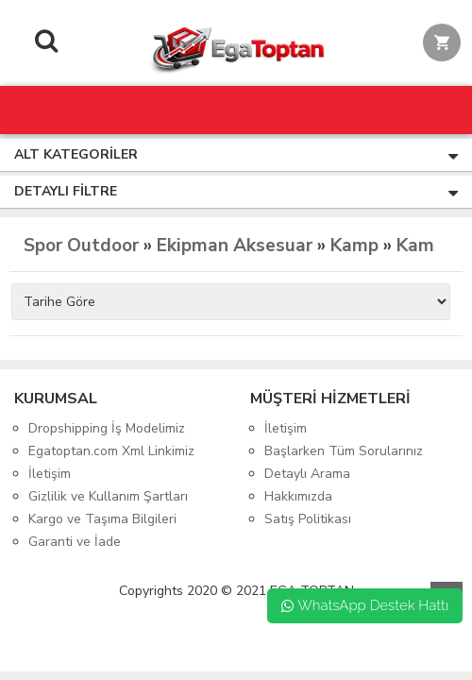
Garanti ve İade (74, 542)
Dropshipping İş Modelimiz (106, 428)
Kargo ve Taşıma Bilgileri (102, 519)
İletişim (49, 474)
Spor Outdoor (81, 245)
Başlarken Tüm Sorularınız (343, 451)
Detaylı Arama (307, 474)
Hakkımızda (298, 496)
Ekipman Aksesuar (234, 245)
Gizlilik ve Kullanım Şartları (108, 496)
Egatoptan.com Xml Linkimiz (111, 451)
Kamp (354, 245)
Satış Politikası (307, 519)
